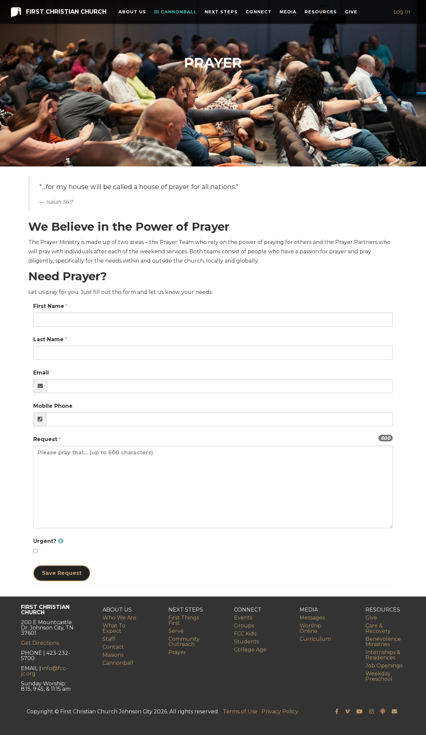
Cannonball (174, 18)
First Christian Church (58, 17)
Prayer (177, 652)
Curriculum (315, 639)
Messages (312, 617)
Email (41, 372)
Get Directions (40, 643)
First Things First (183, 620)
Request (45, 439)
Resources (322, 13)
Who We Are (119, 617)
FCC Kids (245, 633)
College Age (250, 649)
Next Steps (214, 18)
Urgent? (48, 541)
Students (246, 641)
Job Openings (383, 665)
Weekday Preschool (378, 676)
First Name (48, 306)
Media (289, 13)
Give (352, 13)
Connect (260, 13)
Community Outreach (184, 641)
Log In (402, 18)
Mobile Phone (53, 406)
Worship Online (310, 628)
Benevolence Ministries (383, 641)
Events (243, 617)
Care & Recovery (378, 628)
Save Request (62, 573)
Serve (176, 631)
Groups (244, 625)
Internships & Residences (382, 655)
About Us (129, 18)
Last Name (48, 339)
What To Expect (114, 628)
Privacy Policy (280, 711)
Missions (113, 655)
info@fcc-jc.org (44, 671)
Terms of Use (240, 711)
